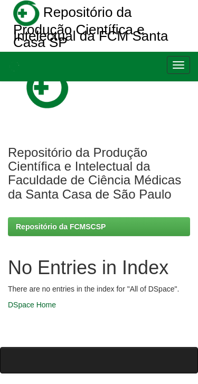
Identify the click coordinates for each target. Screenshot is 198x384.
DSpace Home (32, 305)
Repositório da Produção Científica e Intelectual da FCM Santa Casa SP (90, 22)
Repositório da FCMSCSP (61, 226)
